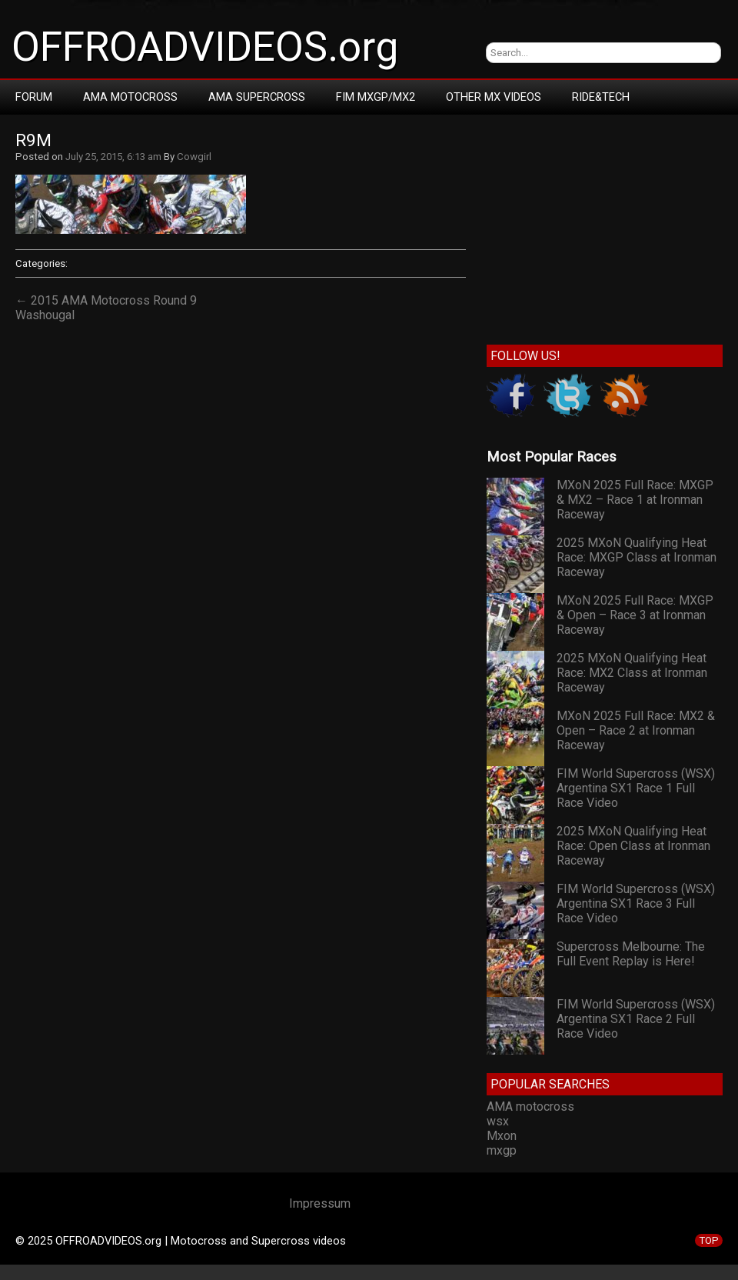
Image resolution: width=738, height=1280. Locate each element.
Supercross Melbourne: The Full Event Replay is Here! (631, 953)
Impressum (320, 1203)
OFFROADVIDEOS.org (205, 47)
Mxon (502, 1135)
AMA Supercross (256, 97)
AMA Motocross (130, 97)
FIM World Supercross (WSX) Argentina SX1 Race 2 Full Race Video (636, 1019)
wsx (498, 1121)
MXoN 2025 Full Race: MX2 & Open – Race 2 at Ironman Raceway (636, 730)
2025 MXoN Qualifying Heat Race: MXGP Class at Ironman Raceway (636, 557)
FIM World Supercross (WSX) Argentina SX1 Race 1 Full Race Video (636, 788)
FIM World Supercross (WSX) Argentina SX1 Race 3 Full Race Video (636, 903)
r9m (33, 140)
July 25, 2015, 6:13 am (113, 156)
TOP (709, 1240)
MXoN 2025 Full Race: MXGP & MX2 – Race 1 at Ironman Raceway (635, 500)
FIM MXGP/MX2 (375, 97)
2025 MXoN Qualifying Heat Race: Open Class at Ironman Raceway (633, 846)
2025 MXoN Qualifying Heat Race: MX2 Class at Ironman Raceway (632, 673)
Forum (33, 97)
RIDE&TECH (601, 97)
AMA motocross (530, 1106)
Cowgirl (194, 156)
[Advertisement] (605, 226)
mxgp (502, 1150)
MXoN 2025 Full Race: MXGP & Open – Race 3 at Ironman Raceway (635, 615)
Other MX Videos (493, 97)
